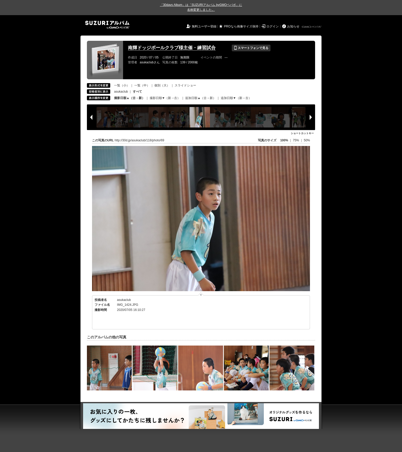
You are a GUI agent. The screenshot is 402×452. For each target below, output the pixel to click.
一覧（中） (142, 85)
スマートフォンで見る (251, 48)
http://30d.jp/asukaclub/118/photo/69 (139, 140)
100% (284, 140)
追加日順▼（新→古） (236, 98)
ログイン (272, 26)
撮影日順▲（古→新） (129, 98)
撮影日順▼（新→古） (165, 98)
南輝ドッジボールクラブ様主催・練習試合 (172, 47)
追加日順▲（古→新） (200, 98)
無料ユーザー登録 (204, 26)
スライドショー (185, 85)
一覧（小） (121, 85)
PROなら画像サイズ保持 (241, 26)
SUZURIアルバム (107, 24)
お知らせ (293, 26)
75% (296, 140)
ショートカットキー (302, 133)
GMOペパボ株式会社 (312, 27)
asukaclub (121, 91)
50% (307, 140)
